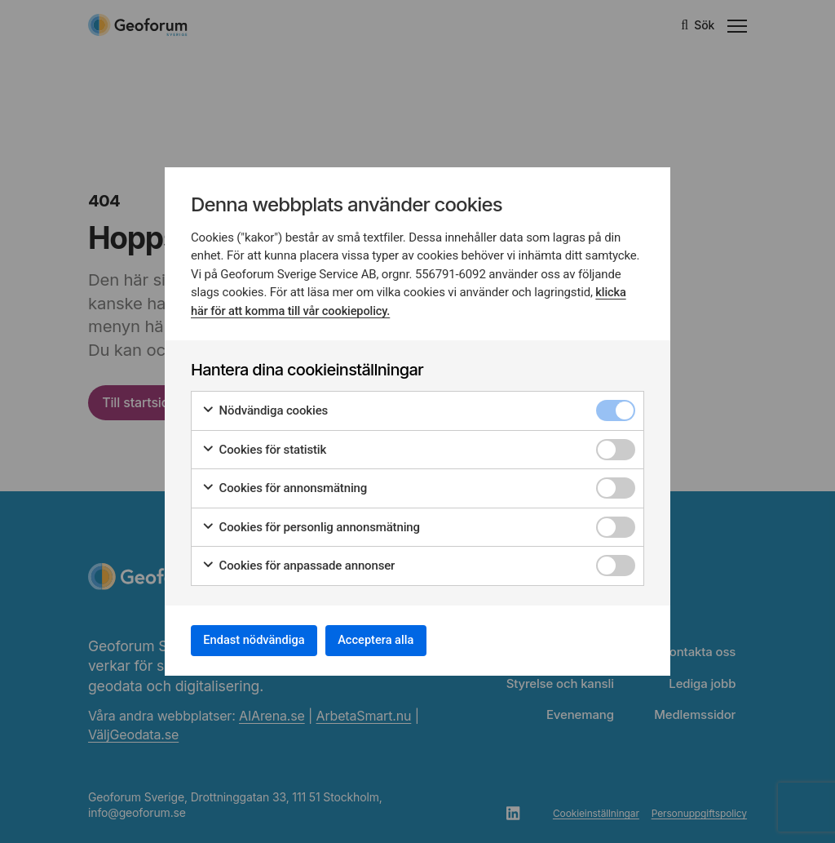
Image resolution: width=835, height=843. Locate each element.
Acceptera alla (402, 639)
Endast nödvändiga (263, 639)
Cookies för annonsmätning (284, 484)
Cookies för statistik (263, 445)
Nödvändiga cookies (264, 407)
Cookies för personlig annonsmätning (310, 522)
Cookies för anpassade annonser (298, 562)
